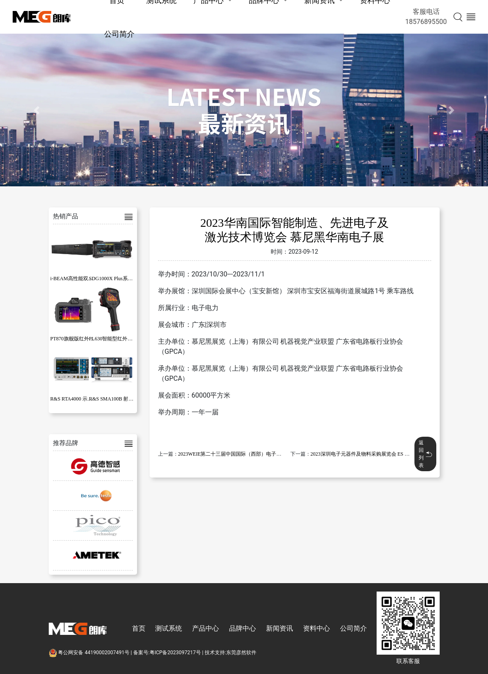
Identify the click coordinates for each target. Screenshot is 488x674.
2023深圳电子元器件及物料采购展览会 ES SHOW (365, 454)
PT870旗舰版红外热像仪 (77, 339)
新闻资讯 (279, 628)
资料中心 (316, 628)
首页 (138, 628)
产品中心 (205, 628)
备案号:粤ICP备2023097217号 (167, 652)
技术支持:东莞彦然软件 (230, 652)
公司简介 (119, 33)
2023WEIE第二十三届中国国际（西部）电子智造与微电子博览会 (250, 454)
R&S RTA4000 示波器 (74, 399)
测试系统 (168, 628)
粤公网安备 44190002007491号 (90, 652)
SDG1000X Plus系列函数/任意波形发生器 (134, 278)
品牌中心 (242, 628)
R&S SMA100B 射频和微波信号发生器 (131, 399)
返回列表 (425, 454)
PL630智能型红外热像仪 (115, 339)
